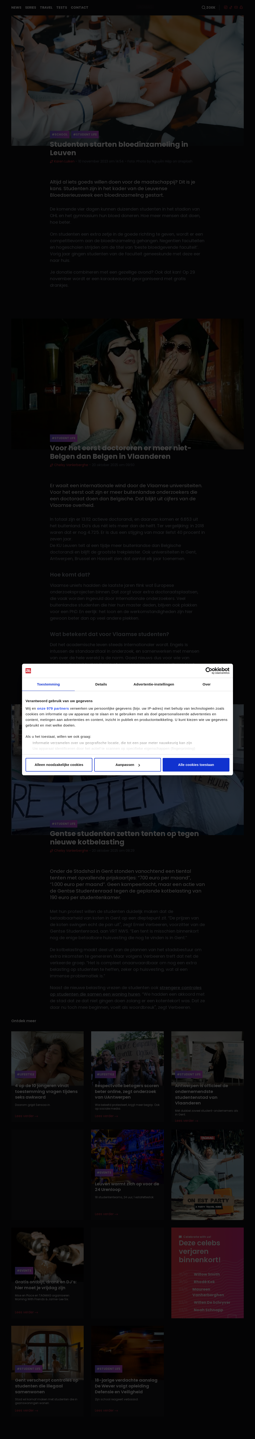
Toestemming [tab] (48, 684)
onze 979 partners (53, 708)
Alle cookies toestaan (196, 765)
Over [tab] (206, 684)
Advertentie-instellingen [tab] (154, 684)
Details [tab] (101, 684)
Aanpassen (128, 765)
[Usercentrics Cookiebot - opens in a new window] (208, 670)
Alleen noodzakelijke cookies (59, 765)
